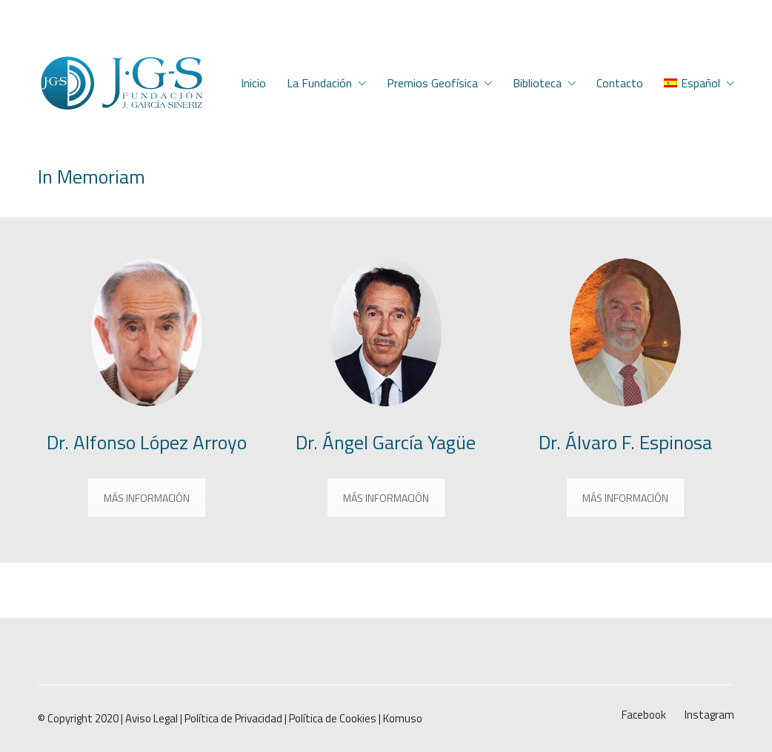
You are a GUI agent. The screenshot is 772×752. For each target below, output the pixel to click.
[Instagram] (709, 715)
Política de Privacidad (233, 718)
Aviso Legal (151, 718)
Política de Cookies (332, 718)
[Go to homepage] (121, 83)
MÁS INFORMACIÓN (147, 498)
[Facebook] (644, 715)
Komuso (402, 718)
